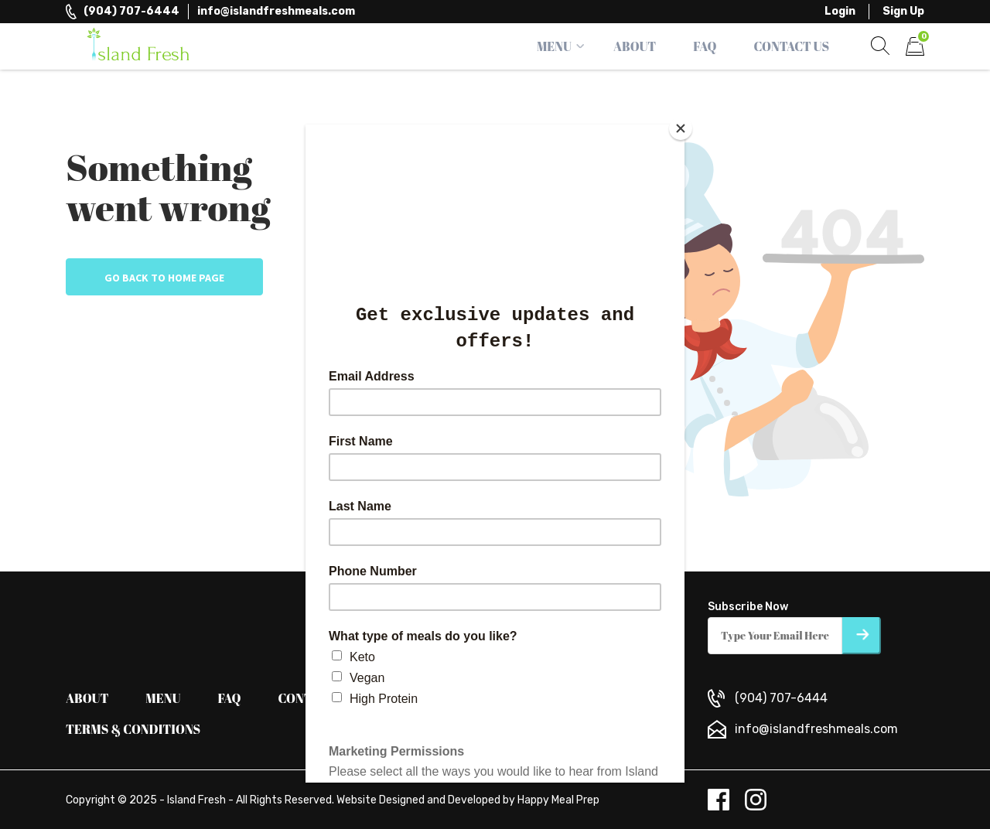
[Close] (680, 128)
